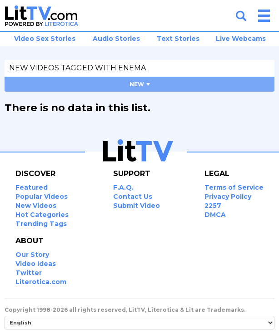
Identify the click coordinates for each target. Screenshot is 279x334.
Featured (31, 187)
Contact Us (132, 196)
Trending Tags (41, 224)
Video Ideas (35, 264)
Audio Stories (116, 38)
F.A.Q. (123, 187)
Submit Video (136, 205)
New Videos (35, 205)
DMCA (215, 215)
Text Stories (178, 38)
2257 (212, 205)
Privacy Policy (227, 196)
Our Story (32, 254)
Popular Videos (41, 196)
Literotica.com (40, 282)
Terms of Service (234, 187)
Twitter (28, 273)
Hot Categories (42, 215)
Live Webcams (241, 38)
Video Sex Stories (44, 38)
